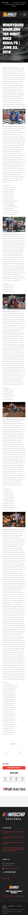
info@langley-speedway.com (12, 868)
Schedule (11, 906)
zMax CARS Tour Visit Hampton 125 (14, 767)
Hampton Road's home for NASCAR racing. (14, 891)
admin (6, 56)
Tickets (19, 906)
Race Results (18, 56)
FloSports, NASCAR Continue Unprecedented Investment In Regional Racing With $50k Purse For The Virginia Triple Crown (14, 849)
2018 (13, 56)
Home (4, 906)
